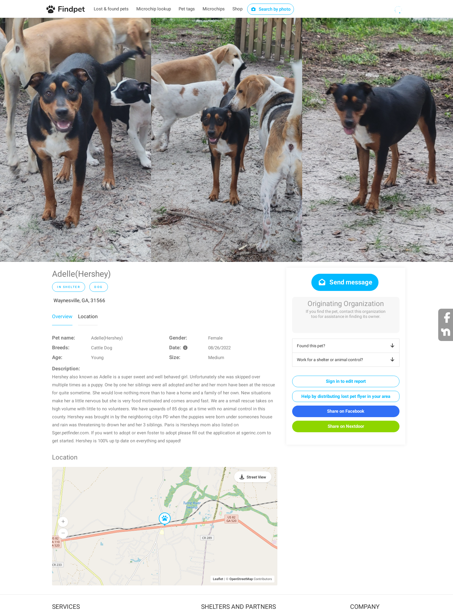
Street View (256, 477)
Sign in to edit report (346, 381)
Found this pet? (347, 346)
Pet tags (187, 9)
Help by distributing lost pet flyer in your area (345, 396)
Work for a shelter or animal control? (347, 360)
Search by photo (270, 9)
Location (88, 316)
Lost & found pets (111, 9)
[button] (160, 513)
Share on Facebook (345, 411)
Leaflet (218, 579)
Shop (237, 9)
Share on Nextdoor (346, 426)
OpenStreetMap (241, 579)
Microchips (214, 9)
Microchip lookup (153, 9)
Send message (345, 282)
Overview (62, 316)
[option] (75, 140)
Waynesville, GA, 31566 (79, 300)
